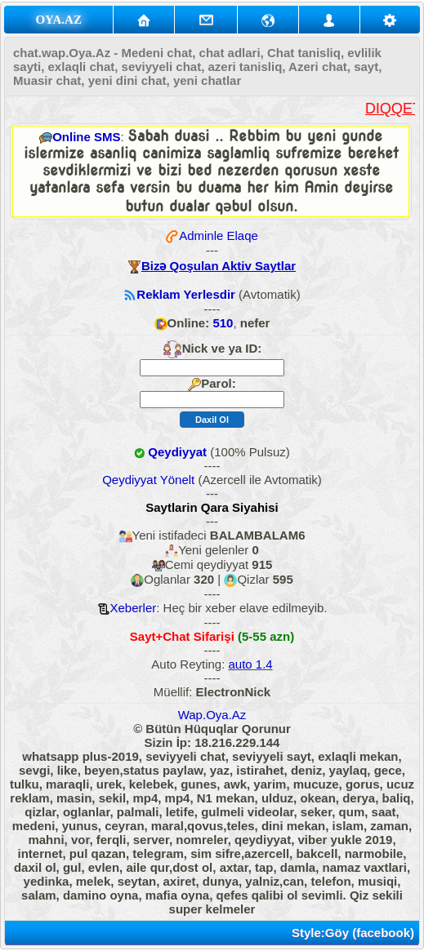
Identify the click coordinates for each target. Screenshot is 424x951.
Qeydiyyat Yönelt (148, 480)
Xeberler (133, 608)
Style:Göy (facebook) (353, 933)
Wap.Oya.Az (212, 715)
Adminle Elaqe (218, 235)
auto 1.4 (251, 664)
